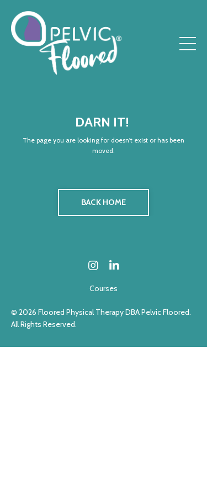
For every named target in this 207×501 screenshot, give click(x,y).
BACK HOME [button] (103, 202)
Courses (103, 288)
